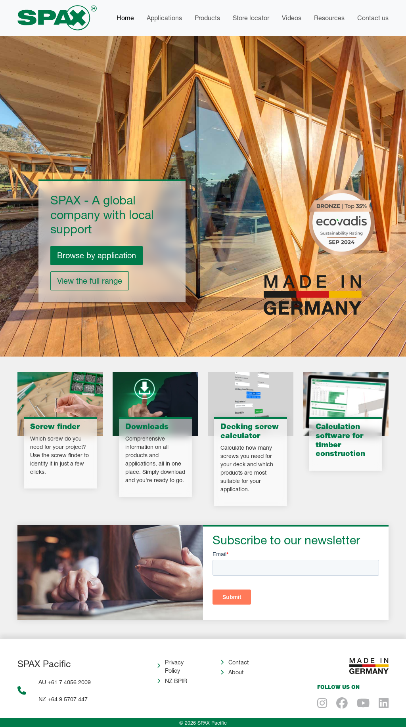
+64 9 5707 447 (68, 699)
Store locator (251, 17)
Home (125, 17)
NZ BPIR (176, 680)
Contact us (373, 17)
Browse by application (96, 255)
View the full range (89, 280)
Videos (291, 17)
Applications (164, 17)
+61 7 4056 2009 (69, 682)
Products (207, 17)
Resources (329, 17)
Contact (238, 662)
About (236, 672)
